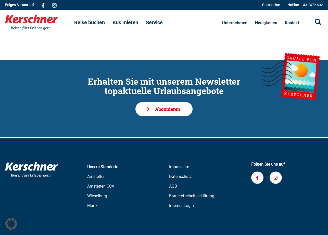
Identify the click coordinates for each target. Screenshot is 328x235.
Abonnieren (167, 109)
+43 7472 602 (305, 5)
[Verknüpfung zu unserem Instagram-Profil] (54, 5)
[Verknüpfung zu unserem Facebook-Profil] (43, 5)
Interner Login (181, 205)
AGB (173, 186)
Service (154, 22)
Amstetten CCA (100, 186)
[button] (11, 224)
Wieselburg (97, 195)
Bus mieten (125, 22)
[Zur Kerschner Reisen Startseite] (39, 22)
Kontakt (292, 22)
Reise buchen (89, 22)
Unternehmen (234, 22)
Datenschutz (180, 176)
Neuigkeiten (266, 22)
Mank (92, 205)
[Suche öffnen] (318, 22)
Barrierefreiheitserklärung (191, 195)
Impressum (179, 166)
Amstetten (96, 176)
